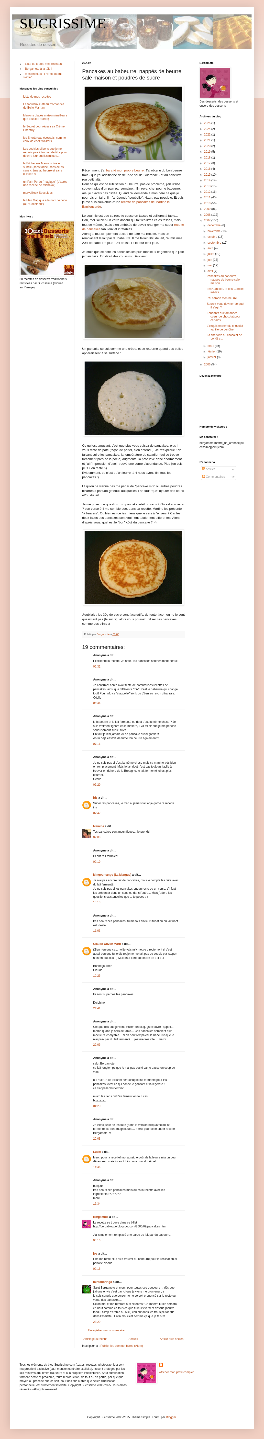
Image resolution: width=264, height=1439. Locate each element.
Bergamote (101, 1217)
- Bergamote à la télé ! (37, 68)
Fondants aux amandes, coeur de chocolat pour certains (223, 316)
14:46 (96, 1167)
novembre (214, 231)
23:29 (96, 1322)
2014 (207, 180)
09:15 (96, 1268)
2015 (207, 174)
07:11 (96, 744)
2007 (207, 220)
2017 (207, 163)
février (212, 351)
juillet (211, 254)
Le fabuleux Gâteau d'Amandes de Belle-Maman (43, 105)
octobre (213, 236)
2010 (207, 203)
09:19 (96, 861)
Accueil (133, 1339)
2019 (207, 151)
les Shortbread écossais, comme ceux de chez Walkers (44, 139)
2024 (207, 129)
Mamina (98, 826)
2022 (207, 134)
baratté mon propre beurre (125, 170)
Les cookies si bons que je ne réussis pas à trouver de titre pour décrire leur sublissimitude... (45, 152)
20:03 (96, 1138)
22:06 (96, 1044)
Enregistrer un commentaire (106, 1330)
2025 (207, 123)
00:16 (96, 1240)
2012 (207, 191)
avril (211, 271)
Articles (208, 469)
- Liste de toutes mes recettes (42, 64)
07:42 (96, 813)
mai (210, 265)
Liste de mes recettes (37, 96)
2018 (207, 157)
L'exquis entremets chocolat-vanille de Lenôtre (225, 327)
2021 (207, 140)
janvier (212, 357)
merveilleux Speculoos (38, 192)
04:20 (96, 1106)
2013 (207, 186)
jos (95, 1253)
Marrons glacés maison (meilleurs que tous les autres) (45, 117)
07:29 (96, 784)
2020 (207, 146)
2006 (207, 364)
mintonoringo (102, 1282)
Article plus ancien (172, 1339)
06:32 (96, 666)
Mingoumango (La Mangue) (112, 874)
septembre (215, 242)
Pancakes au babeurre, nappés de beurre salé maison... (223, 279)
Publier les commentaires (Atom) (121, 1346)
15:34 (96, 1203)
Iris (95, 797)
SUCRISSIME (63, 23)
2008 (207, 214)
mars (211, 346)
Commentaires (213, 476)
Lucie (97, 1152)
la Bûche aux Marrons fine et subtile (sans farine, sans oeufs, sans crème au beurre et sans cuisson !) (44, 169)
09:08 (96, 837)
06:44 (96, 703)
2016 (207, 168)
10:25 (96, 975)
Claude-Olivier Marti (107, 944)
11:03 (96, 930)
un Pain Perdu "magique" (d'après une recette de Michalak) (45, 183)
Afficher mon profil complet (176, 1372)
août (211, 248)
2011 (207, 197)
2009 (207, 209)
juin (210, 259)
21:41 (96, 1008)
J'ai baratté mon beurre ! (223, 298)
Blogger (171, 1417)
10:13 (96, 902)
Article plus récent (95, 1339)
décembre (214, 225)
